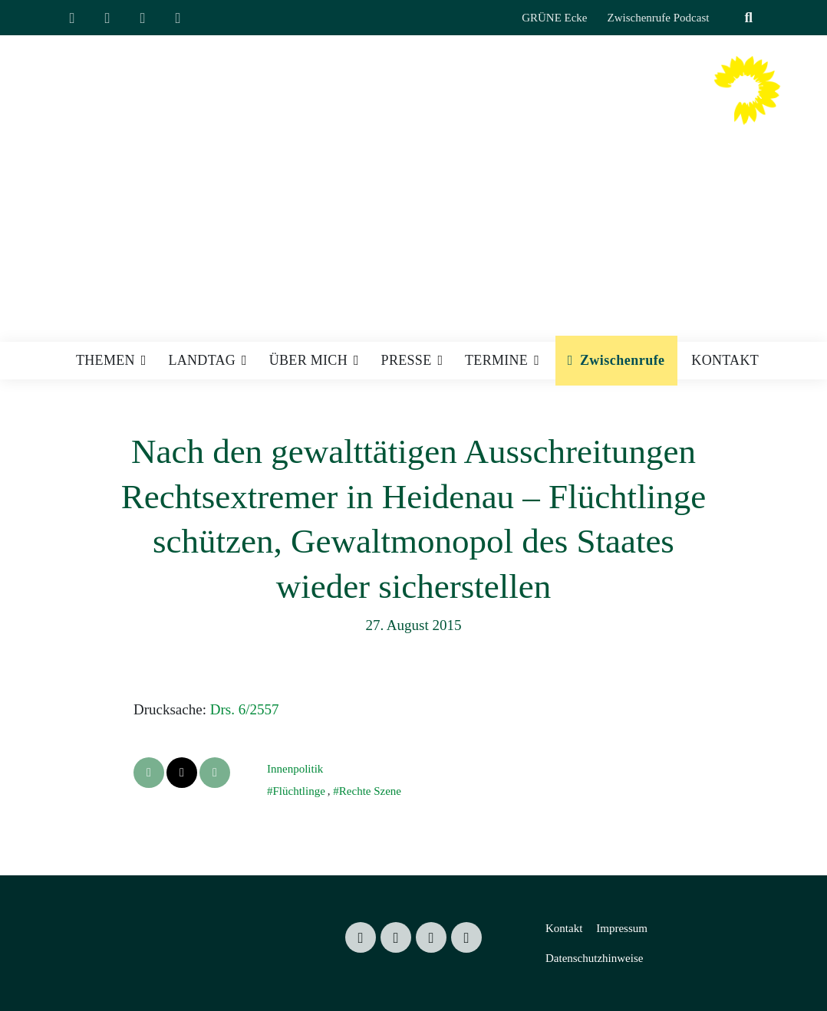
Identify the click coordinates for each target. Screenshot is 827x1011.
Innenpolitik (295, 769)
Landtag (202, 360)
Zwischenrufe (622, 360)
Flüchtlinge (298, 791)
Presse (406, 360)
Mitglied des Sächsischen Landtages (533, 134)
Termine (496, 360)
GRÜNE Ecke (554, 17)
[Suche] (729, 18)
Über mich (308, 360)
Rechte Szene (370, 791)
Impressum (621, 928)
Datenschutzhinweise (594, 958)
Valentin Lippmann (559, 105)
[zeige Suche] (748, 18)
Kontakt (725, 360)
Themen (105, 360)
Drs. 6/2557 (244, 709)
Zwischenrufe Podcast (659, 17)
